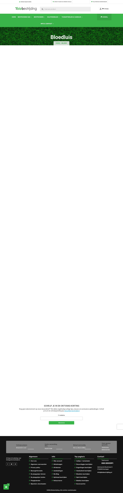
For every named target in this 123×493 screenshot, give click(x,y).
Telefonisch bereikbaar (100, 1)
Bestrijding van (24, 17)
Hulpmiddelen (52, 17)
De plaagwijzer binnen (38, 474)
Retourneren (58, 480)
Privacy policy (35, 467)
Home (14, 17)
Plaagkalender (35, 480)
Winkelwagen (58, 464)
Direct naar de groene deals (62, 1)
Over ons (34, 461)
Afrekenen (57, 467)
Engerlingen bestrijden (84, 467)
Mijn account (100, 9)
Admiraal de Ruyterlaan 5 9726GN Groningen (104, 468)
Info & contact (46, 23)
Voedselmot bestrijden (83, 471)
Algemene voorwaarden (39, 464)
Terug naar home (26, 1)
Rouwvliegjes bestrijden (84, 464)
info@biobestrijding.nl (104, 472)
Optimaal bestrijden (60, 477)
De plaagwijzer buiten (38, 477)
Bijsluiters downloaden (38, 484)
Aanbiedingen (58, 471)
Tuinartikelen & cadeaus (71, 17)
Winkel (105, 17)
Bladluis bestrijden (82, 480)
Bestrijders (38, 17)
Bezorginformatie (37, 471)
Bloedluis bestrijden (83, 474)
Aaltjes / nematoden (83, 461)
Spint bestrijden (81, 477)
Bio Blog (56, 474)
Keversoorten (80, 484)
